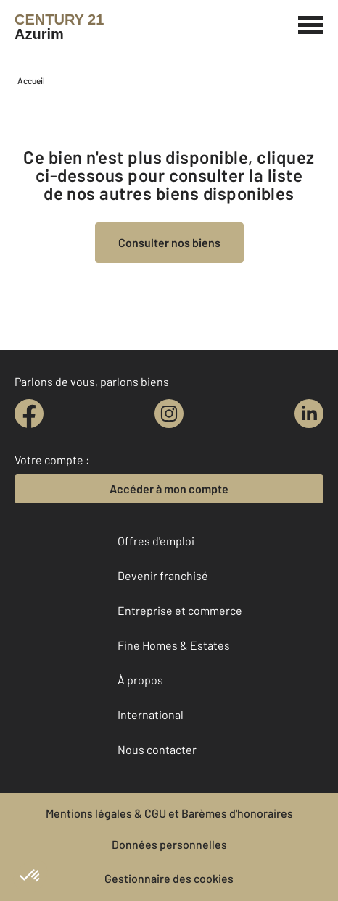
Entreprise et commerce (180, 610)
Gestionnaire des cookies (169, 878)
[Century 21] (59, 26)
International (151, 714)
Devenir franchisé (163, 575)
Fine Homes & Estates (174, 645)
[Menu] (310, 23)
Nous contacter (157, 749)
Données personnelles (169, 844)
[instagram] (169, 413)
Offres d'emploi (156, 541)
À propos (140, 680)
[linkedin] (308, 413)
